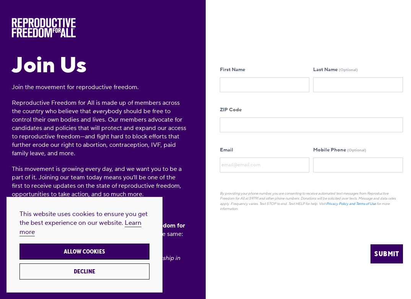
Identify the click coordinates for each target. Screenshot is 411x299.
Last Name (358, 79)
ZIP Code (311, 119)
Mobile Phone (358, 159)
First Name (265, 79)
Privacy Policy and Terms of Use (351, 204)
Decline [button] (84, 271)
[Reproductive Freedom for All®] (99, 27)
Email (265, 159)
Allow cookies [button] (84, 251)
